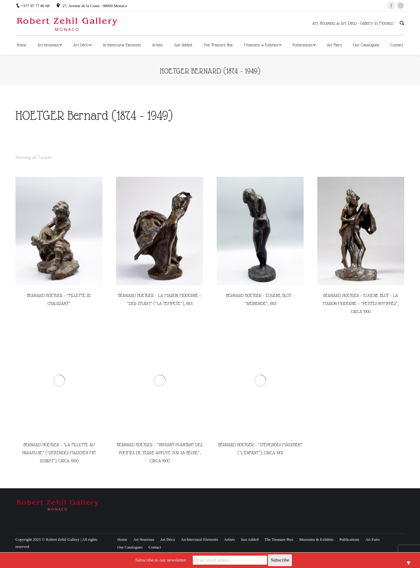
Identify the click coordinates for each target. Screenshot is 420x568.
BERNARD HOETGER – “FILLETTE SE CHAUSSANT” (59, 299)
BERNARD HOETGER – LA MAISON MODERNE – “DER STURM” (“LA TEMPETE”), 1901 (159, 299)
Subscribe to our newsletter (160, 559)
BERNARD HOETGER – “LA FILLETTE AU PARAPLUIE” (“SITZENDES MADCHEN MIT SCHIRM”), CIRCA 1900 (59, 452)
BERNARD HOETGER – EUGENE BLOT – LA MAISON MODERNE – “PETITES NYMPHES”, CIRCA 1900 (361, 303)
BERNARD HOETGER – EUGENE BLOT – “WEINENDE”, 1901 (260, 299)
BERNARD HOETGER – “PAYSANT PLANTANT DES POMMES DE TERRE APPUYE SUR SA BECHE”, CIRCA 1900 (159, 452)
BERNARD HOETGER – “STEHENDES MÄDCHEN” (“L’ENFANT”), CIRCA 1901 (260, 448)
